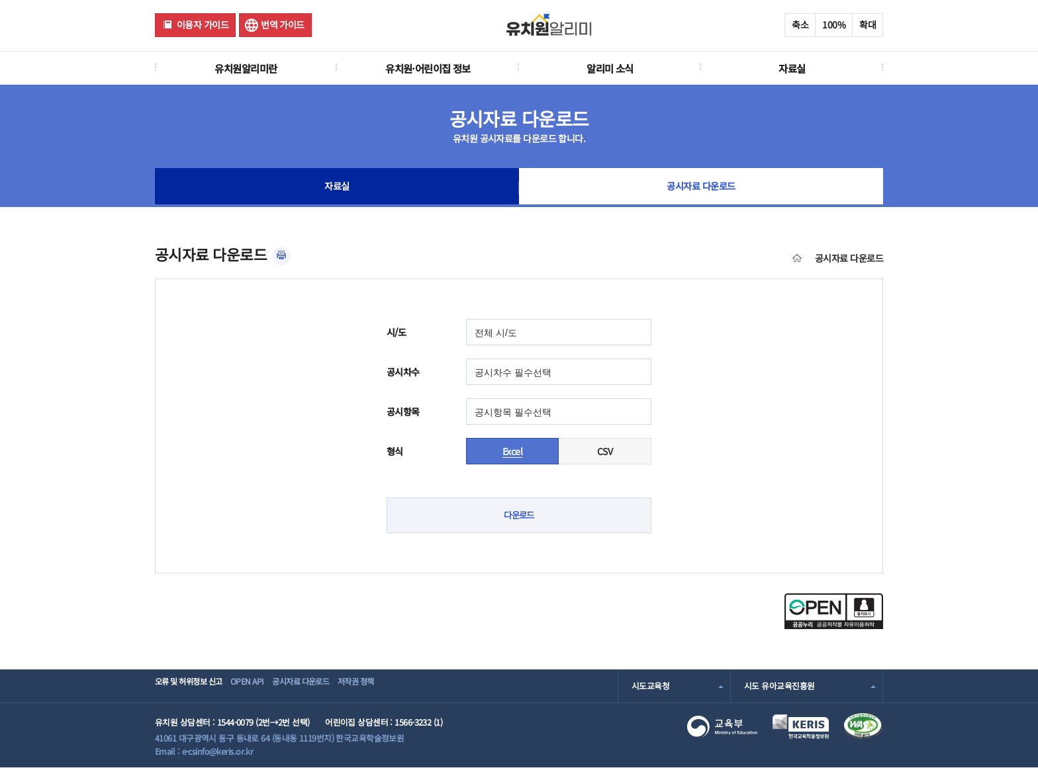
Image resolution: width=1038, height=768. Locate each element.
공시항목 (403, 411)
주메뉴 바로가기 (0, 0)
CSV (604, 451)
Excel (512, 451)
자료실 (791, 68)
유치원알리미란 (245, 68)
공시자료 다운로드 (701, 188)
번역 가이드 (283, 24)
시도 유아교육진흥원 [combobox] (779, 685)
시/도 (396, 332)
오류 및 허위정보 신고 (192, 685)
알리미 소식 (610, 68)
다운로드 (519, 515)
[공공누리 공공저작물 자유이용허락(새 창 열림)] (833, 625)
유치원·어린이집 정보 (428, 68)
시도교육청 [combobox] (650, 685)
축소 (800, 24)
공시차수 (403, 371)
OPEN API (263, 685)
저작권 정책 (397, 685)
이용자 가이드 (202, 24)
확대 (867, 24)
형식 (395, 451)
